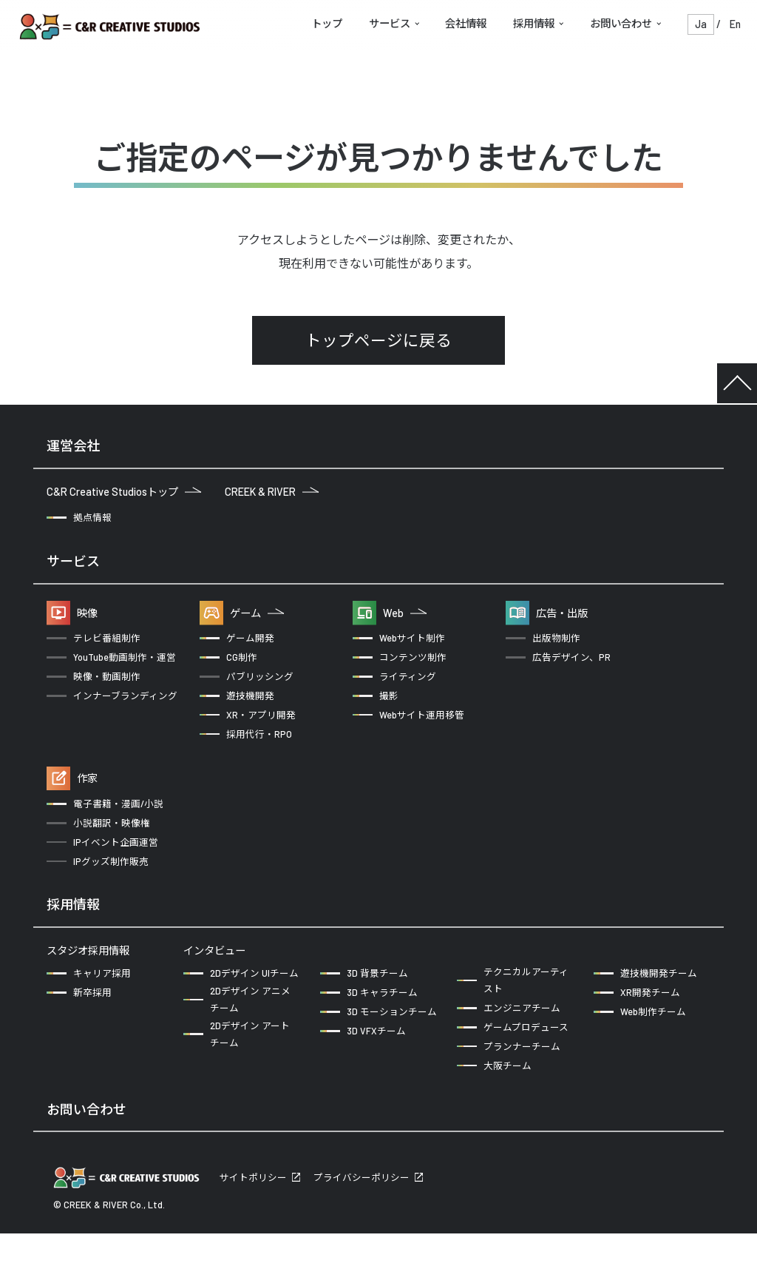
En (735, 24)
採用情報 (533, 23)
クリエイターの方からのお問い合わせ (327, 1154)
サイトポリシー (253, 1210)
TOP (737, 383)
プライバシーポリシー (361, 1210)
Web (405, 613)
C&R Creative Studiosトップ (124, 491)
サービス (389, 23)
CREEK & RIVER (272, 491)
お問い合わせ (621, 23)
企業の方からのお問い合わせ (125, 1154)
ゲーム (257, 613)
